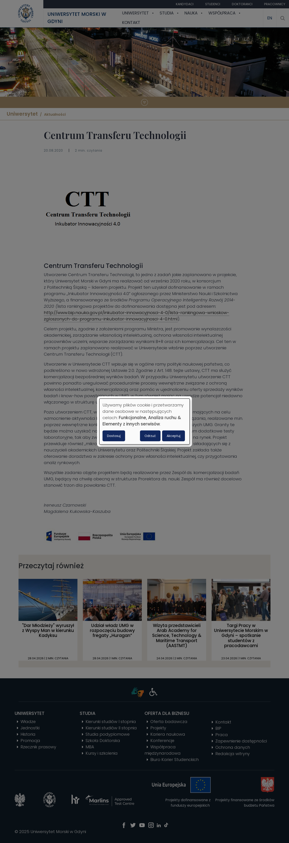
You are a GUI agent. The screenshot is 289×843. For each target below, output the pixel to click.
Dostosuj (114, 436)
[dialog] (144, 422)
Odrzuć (150, 436)
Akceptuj (173, 436)
